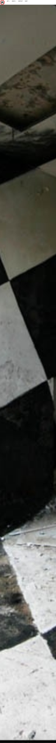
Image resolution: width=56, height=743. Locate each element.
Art (8, 1)
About (13, 1)
